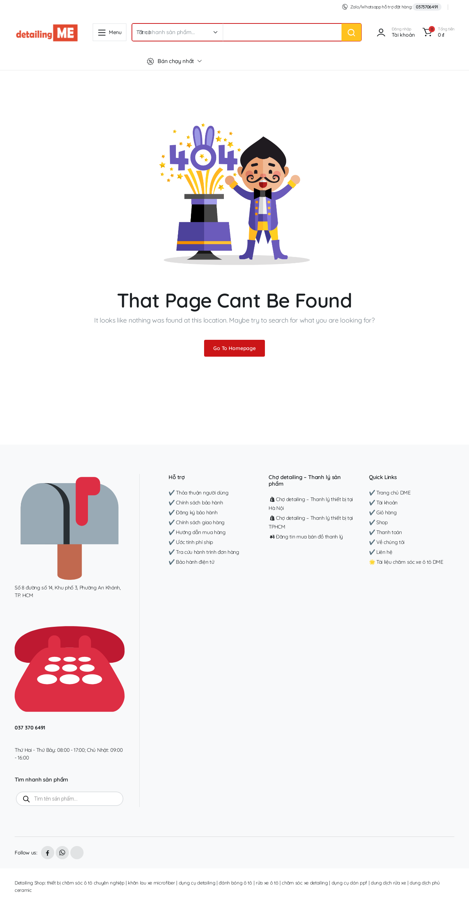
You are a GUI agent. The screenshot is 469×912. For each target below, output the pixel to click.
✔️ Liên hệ (380, 552)
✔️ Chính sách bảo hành (196, 502)
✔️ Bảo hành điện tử (191, 562)
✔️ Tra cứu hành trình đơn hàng (204, 552)
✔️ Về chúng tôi (387, 542)
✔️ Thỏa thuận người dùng (199, 492)
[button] (437, 32)
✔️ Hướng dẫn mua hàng (197, 532)
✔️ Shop (378, 522)
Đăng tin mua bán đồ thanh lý (306, 536)
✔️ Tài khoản (383, 502)
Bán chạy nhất (170, 61)
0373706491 (427, 7)
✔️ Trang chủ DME (390, 492)
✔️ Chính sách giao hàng (197, 522)
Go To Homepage (234, 348)
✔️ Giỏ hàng (383, 512)
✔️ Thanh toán (385, 532)
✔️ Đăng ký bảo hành (193, 512)
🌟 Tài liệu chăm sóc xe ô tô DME (406, 562)
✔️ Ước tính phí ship (191, 542)
